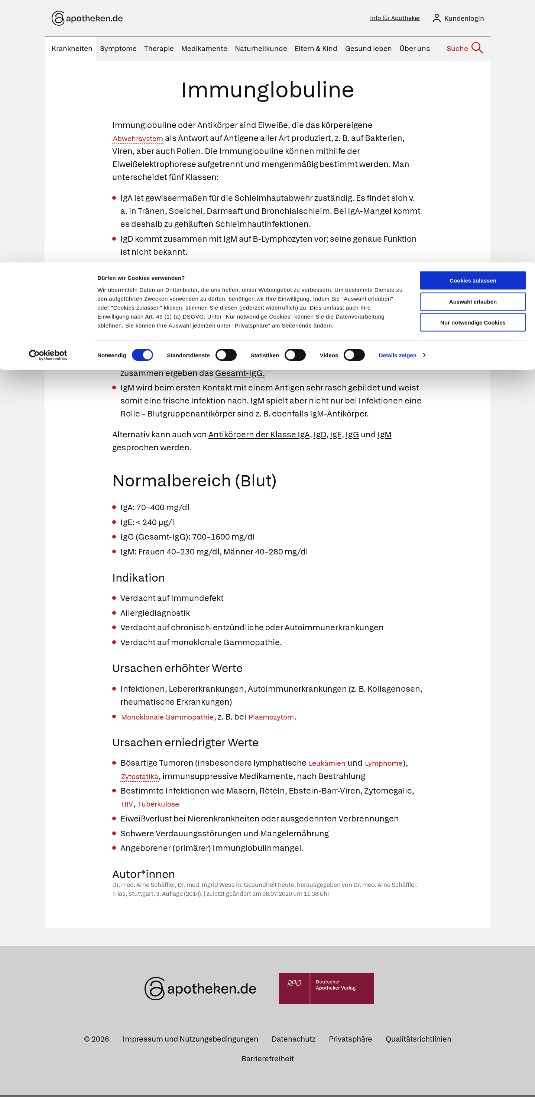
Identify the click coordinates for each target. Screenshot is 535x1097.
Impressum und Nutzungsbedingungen (190, 1041)
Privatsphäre (350, 1041)
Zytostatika (142, 778)
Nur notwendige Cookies (473, 60)
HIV (128, 806)
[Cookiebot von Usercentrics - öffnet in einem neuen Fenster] (48, 93)
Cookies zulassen (473, 18)
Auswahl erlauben (473, 39)
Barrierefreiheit (267, 1061)
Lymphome (393, 765)
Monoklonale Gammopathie (175, 719)
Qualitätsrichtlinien (418, 1041)
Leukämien (330, 765)
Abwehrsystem (142, 140)
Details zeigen (397, 93)
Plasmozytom (291, 719)
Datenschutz (293, 1041)
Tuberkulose (164, 806)
